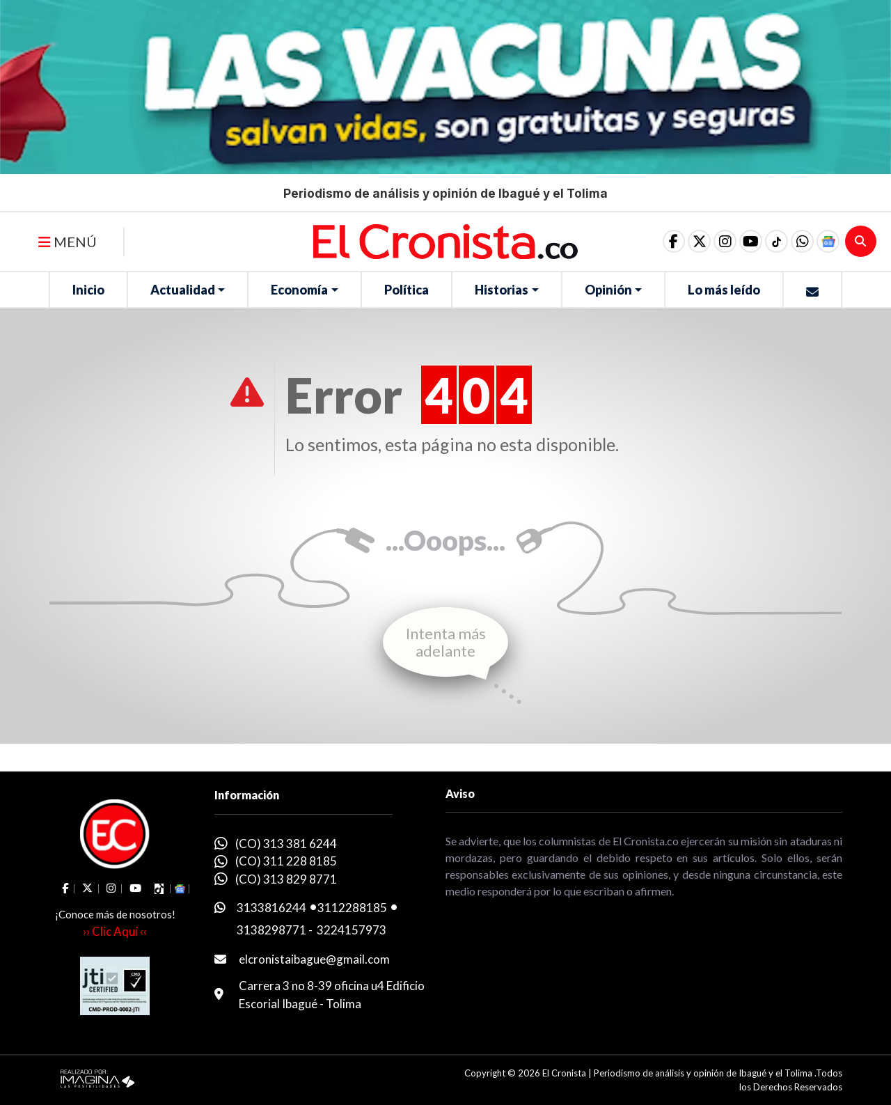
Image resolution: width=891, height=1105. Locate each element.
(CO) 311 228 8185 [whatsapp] (286, 861)
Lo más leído (724, 289)
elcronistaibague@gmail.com (314, 959)
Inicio (88, 289)
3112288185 (352, 907)
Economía (299, 289)
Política (406, 289)
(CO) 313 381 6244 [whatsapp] (286, 843)
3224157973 (351, 930)
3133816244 (271, 907)
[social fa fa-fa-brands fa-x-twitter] (680, 241)
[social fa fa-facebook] (651, 241)
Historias (501, 289)
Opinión (608, 289)
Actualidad (182, 289)
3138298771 (271, 930)
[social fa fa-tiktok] (768, 241)
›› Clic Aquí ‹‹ (115, 931)
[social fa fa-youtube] (738, 241)
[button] (797, 241)
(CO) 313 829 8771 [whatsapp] (286, 879)
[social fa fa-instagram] (709, 241)
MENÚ (67, 241)
